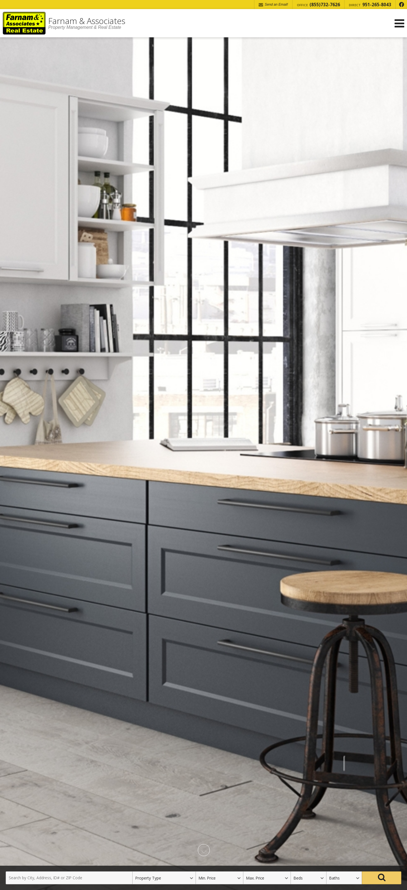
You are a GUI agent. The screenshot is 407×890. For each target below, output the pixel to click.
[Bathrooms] (344, 877)
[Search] (381, 877)
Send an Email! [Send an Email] (273, 5)
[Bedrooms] (308, 877)
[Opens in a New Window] (401, 4)
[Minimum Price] (219, 877)
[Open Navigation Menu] (399, 23)
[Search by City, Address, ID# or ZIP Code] (69, 877)
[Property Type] (164, 877)
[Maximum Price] (267, 877)
